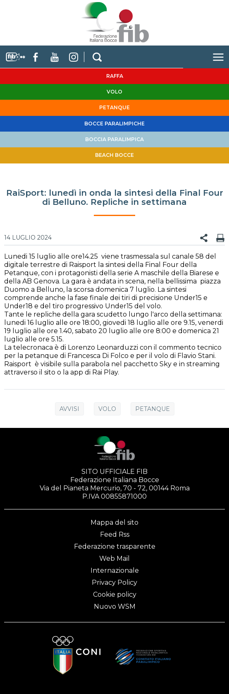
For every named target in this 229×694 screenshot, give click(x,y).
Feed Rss (114, 534)
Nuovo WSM (115, 606)
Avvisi (69, 409)
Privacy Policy (114, 582)
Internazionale (115, 570)
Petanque (152, 409)
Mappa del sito (114, 522)
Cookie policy (114, 594)
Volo (107, 409)
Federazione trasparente (114, 546)
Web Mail (114, 558)
